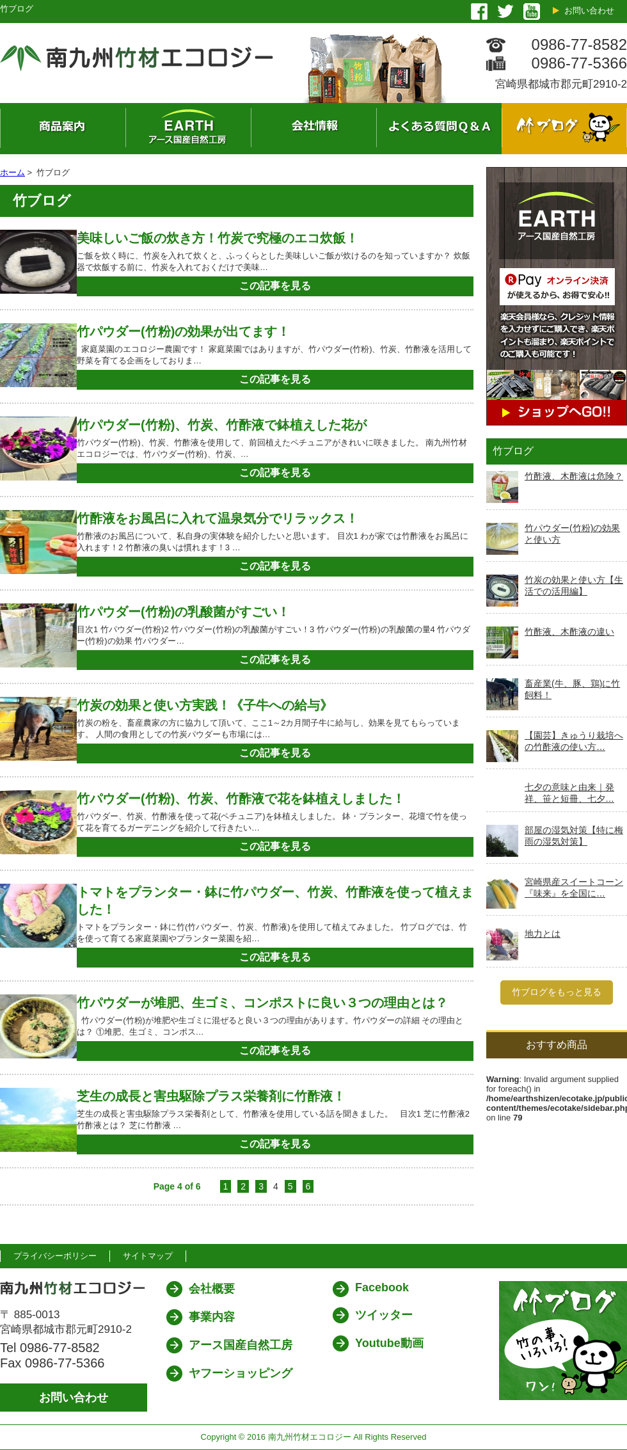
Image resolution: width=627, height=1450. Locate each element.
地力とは (542, 933)
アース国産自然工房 (240, 1345)
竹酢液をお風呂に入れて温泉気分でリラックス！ (217, 518)
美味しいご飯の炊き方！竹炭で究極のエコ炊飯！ (217, 238)
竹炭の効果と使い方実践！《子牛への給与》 (211, 705)
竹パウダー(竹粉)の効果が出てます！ (183, 331)
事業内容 (212, 1317)
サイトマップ (148, 1256)
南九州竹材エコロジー (309, 1437)
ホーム (12, 172)
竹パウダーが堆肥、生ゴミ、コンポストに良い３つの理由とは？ (262, 1003)
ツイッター (384, 1315)
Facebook (382, 1287)
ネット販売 (188, 128)
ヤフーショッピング (240, 1373)
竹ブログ (564, 128)
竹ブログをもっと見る (556, 992)
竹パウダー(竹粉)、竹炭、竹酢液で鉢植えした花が (222, 425)
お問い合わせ (589, 10)
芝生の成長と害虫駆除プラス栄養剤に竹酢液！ (211, 1096)
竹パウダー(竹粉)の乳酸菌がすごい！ (183, 612)
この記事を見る (275, 285)
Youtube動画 (389, 1343)
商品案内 (62, 128)
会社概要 (313, 128)
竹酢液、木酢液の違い (569, 631)
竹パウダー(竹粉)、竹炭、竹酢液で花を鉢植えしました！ (241, 799)
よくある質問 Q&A (439, 128)
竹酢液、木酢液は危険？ (574, 476)
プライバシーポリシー (55, 1256)
